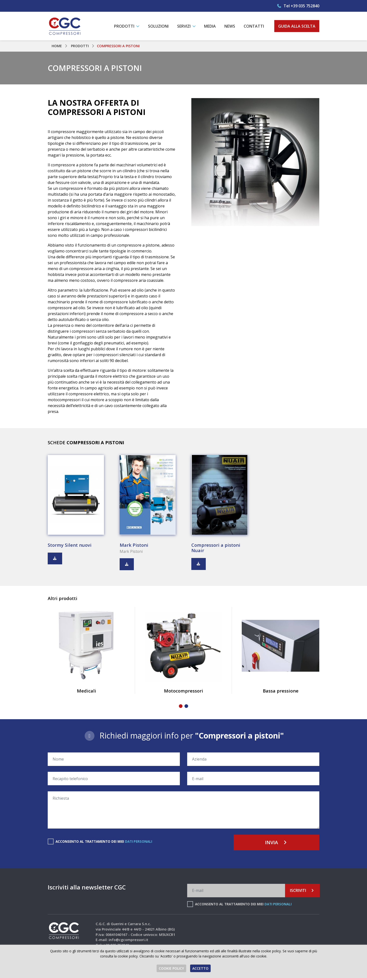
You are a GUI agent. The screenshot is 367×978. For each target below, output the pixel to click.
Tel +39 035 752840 (298, 6)
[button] (181, 707)
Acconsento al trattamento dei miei (104, 842)
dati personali (138, 842)
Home (57, 46)
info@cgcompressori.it (128, 940)
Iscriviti (302, 891)
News (229, 26)
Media (210, 26)
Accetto (200, 968)
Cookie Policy (171, 968)
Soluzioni (158, 26)
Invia (276, 843)
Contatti (254, 26)
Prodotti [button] (124, 26)
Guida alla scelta (296, 26)
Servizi (184, 26)
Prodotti (80, 46)
